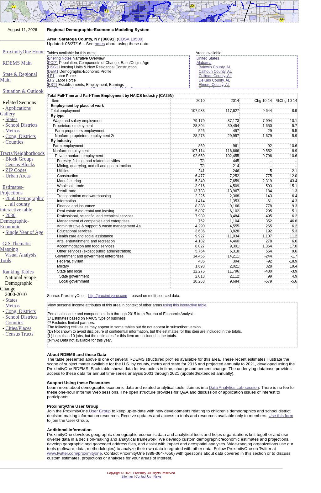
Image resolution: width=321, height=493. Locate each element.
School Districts (21, 125)
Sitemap (127, 476)
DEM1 (53, 71)
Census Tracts (19, 334)
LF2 (51, 80)
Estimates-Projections (12, 189)
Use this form (281, 415)
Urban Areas (17, 175)
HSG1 (53, 67)
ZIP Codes (15, 170)
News (157, 476)
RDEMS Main (17, 63)
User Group (100, 411)
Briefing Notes (59, 58)
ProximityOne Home (24, 51)
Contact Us (143, 476)
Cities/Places (18, 328)
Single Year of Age (24, 232)
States (11, 119)
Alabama (204, 63)
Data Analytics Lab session (234, 387)
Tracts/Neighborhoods (22, 153)
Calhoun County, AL (215, 71)
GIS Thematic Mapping (15, 246)
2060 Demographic (24, 198)
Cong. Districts (20, 136)
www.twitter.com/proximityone (74, 453)
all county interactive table (16, 206)
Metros (12, 130)
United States (208, 58)
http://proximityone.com (107, 296)
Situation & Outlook (23, 91)
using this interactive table (184, 305)
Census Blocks (20, 164)
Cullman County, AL (215, 76)
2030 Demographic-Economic (14, 221)
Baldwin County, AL (215, 67)
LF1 (51, 76)
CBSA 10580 (130, 39)
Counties (14, 142)
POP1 (53, 63)
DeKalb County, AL (214, 80)
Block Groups (19, 159)
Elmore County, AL (214, 84)
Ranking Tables (18, 271)
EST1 (52, 84)
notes (100, 43)
